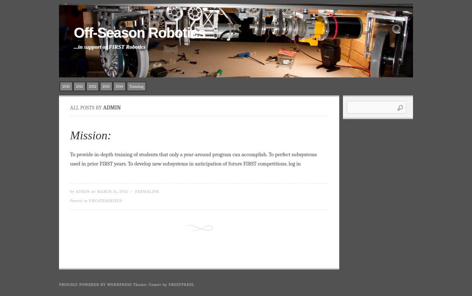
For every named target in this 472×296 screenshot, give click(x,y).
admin (83, 191)
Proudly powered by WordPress (95, 284)
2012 (92, 86)
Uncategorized (105, 200)
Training (136, 86)
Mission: (90, 135)
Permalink (147, 191)
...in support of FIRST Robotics (110, 47)
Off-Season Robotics (139, 33)
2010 (66, 86)
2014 (119, 86)
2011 (79, 86)
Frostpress (181, 284)
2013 (106, 86)
